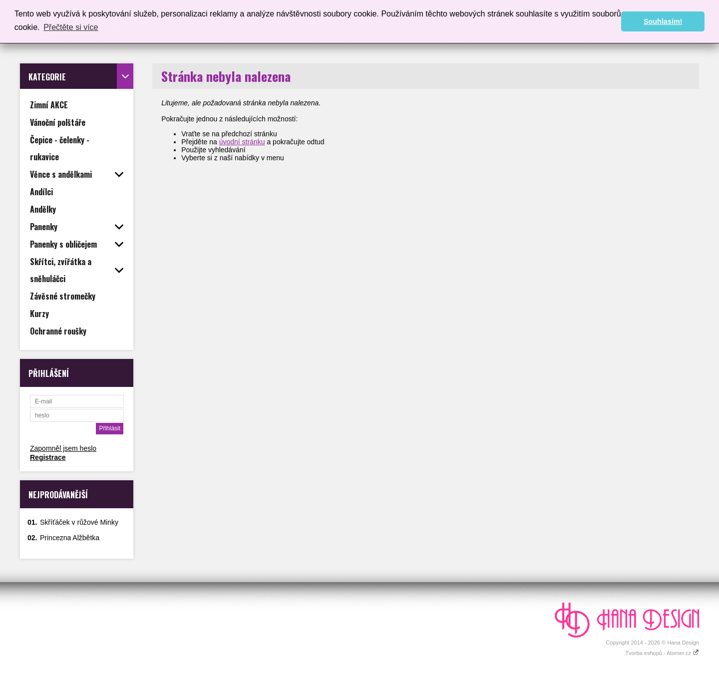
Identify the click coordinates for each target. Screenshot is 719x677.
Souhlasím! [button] (663, 21)
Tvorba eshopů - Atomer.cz (662, 653)
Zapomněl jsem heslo (63, 448)
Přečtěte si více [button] (70, 27)
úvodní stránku (242, 142)
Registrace (48, 457)
